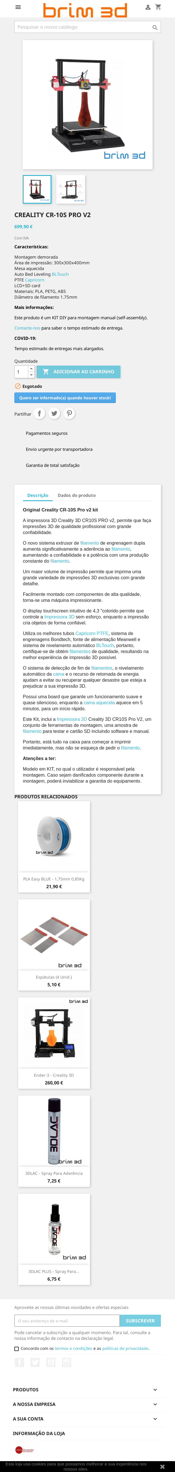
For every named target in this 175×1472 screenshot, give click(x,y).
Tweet (54, 413)
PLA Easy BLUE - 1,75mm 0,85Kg (53, 879)
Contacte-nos (27, 328)
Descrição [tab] (37, 495)
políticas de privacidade (125, 1348)
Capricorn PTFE (92, 633)
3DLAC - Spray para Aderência (54, 1173)
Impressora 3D (59, 616)
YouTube (50, 1362)
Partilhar (39, 413)
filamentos (80, 651)
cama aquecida (99, 702)
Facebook (19, 1362)
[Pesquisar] (87, 27)
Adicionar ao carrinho (78, 372)
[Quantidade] (21, 372)
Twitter (35, 1362)
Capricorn (34, 280)
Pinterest (69, 413)
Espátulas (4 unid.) (54, 977)
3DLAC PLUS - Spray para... (53, 1271)
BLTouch (60, 274)
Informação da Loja (39, 1433)
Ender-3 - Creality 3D (54, 1075)
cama (58, 674)
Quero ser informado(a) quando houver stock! (65, 397)
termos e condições (73, 1348)
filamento (89, 543)
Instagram (66, 1362)
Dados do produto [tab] (77, 495)
